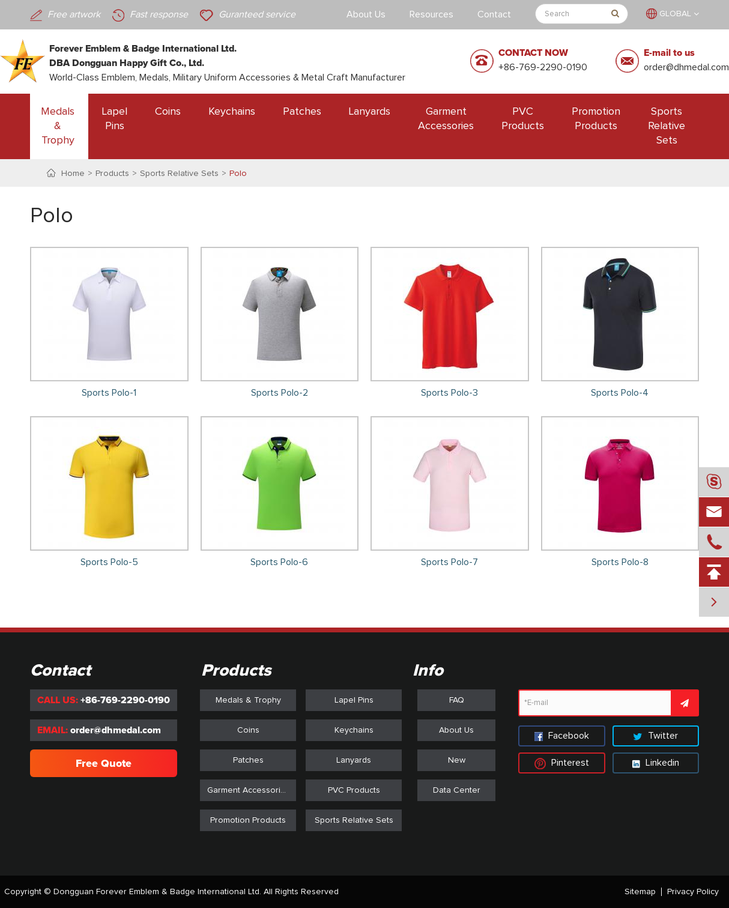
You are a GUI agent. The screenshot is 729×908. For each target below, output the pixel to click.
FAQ (456, 700)
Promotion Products (596, 119)
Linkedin (655, 762)
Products (112, 173)
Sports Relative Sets (666, 126)
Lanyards (369, 111)
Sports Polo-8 (620, 562)
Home (73, 173)
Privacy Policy (693, 892)
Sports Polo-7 (449, 562)
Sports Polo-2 (279, 393)
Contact (494, 14)
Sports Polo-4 (620, 393)
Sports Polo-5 (109, 562)
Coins (168, 111)
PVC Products (522, 119)
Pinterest (561, 762)
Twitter (655, 735)
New (456, 760)
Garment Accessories (446, 119)
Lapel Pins (114, 119)
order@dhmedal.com (686, 67)
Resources (431, 14)
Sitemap (640, 892)
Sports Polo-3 (449, 393)
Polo (238, 173)
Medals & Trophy (57, 126)
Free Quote (104, 763)
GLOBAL (675, 14)
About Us (366, 14)
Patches (302, 111)
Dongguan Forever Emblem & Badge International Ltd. (157, 892)
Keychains (231, 111)
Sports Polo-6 (279, 562)
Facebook (561, 735)
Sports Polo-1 (109, 393)
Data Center (456, 790)
